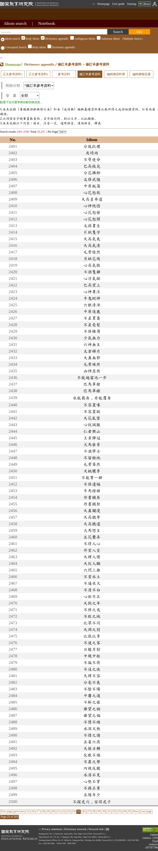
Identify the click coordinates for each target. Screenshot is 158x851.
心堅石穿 (91, 781)
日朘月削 (91, 649)
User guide (118, 3)
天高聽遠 (91, 523)
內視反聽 (91, 768)
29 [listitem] (98, 811)
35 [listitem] (129, 811)
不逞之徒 (91, 669)
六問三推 (91, 570)
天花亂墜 (91, 418)
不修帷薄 (91, 331)
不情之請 (91, 735)
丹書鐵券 (91, 497)
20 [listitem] (53, 811)
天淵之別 (91, 629)
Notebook (46, 23)
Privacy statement (52, 829)
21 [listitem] (58, 811)
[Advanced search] (139, 31)
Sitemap (131, 3)
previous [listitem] (19, 811)
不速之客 (91, 642)
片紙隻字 (91, 232)
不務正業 (91, 788)
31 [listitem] (109, 811)
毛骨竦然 (91, 364)
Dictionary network (75, 829)
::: (93, 3)
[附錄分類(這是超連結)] (39, 85)
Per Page (57, 131)
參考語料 (64, 74)
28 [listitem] (93, 811)
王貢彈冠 (91, 437)
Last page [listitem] (146, 811)
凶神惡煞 (91, 371)
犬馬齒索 (91, 444)
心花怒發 (91, 212)
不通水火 (91, 583)
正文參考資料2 (38, 74)
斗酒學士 (91, 451)
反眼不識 (91, 755)
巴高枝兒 (91, 166)
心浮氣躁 (91, 278)
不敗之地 (91, 616)
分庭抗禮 (91, 146)
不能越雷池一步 (92, 377)
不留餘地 (91, 457)
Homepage (103, 3)
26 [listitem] (83, 811)
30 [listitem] (103, 811)
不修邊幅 (91, 484)
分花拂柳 (91, 172)
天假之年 (91, 603)
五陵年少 (91, 794)
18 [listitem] (43, 811)
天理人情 (91, 556)
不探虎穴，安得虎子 (92, 801)
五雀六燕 (91, 741)
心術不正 (91, 596)
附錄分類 (30, 85)
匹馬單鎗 (91, 390)
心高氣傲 (91, 265)
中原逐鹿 (91, 311)
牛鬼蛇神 (91, 298)
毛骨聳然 (91, 464)
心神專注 (91, 291)
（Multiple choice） (82, 38)
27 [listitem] (88, 811)
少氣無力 (91, 338)
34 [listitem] (124, 811)
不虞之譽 (91, 761)
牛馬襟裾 (91, 490)
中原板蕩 (91, 186)
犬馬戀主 (91, 530)
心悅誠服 (91, 424)
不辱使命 (91, 159)
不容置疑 (91, 411)
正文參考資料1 (13, 74)
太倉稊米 (91, 351)
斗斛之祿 (91, 702)
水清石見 (91, 774)
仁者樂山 (91, 431)
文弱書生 (91, 225)
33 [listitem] (119, 811)
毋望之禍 (91, 708)
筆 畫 (22, 95)
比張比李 (91, 636)
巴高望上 (91, 285)
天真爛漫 (91, 510)
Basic (147, 3)
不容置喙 (91, 404)
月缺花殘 (91, 258)
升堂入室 (91, 550)
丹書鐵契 (91, 504)
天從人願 (91, 563)
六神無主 (91, 344)
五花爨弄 (91, 537)
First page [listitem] (6, 811)
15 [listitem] (27, 811)
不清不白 (91, 589)
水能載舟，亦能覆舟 (92, 398)
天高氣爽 (91, 238)
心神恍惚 (91, 205)
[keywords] (53, 31)
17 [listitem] (37, 811)
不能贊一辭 (92, 477)
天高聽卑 (91, 517)
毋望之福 (91, 715)
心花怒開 (91, 219)
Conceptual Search (13, 47)
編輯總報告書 (141, 74)
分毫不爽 (91, 682)
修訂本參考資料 (90, 74)
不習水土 (91, 576)
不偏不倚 (91, 662)
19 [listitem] (48, 811)
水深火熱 (91, 728)
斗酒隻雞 (91, 271)
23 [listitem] (68, 811)
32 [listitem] (114, 811)
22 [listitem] (63, 811)
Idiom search (15, 23)
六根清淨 (91, 304)
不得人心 (91, 543)
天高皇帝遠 (92, 199)
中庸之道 (91, 695)
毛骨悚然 (91, 252)
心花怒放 (91, 192)
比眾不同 (91, 622)
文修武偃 (91, 179)
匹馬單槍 (91, 384)
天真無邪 (91, 357)
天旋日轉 (91, 748)
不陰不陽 (91, 689)
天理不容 (91, 675)
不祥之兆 (91, 609)
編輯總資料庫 (116, 74)
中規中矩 (91, 656)
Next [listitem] (135, 811)
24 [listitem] (73, 811)
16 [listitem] (32, 811)
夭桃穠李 (91, 471)
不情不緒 (91, 722)
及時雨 (91, 153)
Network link (96, 829)
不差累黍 (91, 318)
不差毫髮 (91, 324)
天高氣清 (91, 245)
